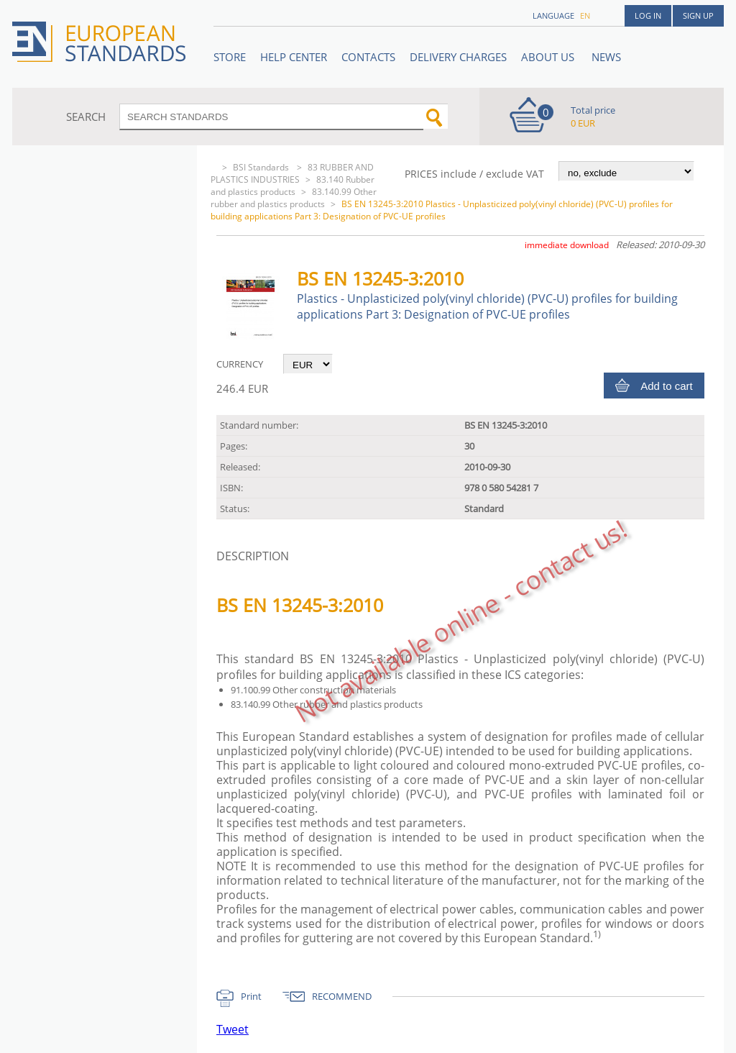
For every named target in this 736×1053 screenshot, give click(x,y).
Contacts (368, 57)
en (585, 15)
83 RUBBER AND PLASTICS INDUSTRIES (292, 173)
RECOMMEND (342, 996)
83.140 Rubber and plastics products (292, 185)
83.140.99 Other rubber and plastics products (294, 198)
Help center (293, 57)
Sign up (698, 15)
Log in (648, 15)
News (606, 57)
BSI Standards (262, 167)
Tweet (232, 1029)
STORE (229, 57)
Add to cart (666, 386)
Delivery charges (458, 57)
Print (251, 996)
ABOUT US (549, 57)
